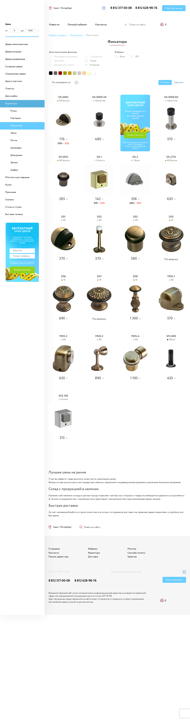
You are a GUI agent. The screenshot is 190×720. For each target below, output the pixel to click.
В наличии (94, 64)
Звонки (14, 162)
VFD (136, 56)
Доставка (98, 659)
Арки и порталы (13, 81)
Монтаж (141, 651)
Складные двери (13, 66)
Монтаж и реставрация (17, 177)
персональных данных (26, 263)
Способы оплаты (145, 655)
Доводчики (16, 155)
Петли (13, 140)
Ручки (13, 111)
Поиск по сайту (137, 24)
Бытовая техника (14, 214)
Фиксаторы (16, 125)
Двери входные (13, 51)
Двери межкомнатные (16, 44)
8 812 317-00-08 (121, 8)
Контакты (101, 25)
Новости (54, 25)
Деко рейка (11, 96)
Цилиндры (16, 148)
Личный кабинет (77, 25)
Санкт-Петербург (62, 626)
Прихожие (10, 192)
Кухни (8, 184)
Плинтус (9, 88)
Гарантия (141, 659)
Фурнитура (11, 103)
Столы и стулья (13, 207)
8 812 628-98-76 (146, 8)
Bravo (121, 56)
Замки (13, 133)
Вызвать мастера (170, 140)
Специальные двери (15, 74)
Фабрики (97, 651)
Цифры (14, 170)
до (22, 30)
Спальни (9, 199)
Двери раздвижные (15, 59)
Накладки (15, 118)
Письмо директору (59, 659)
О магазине (54, 651)
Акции (93, 60)
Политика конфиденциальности (126, 675)
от (6, 30)
